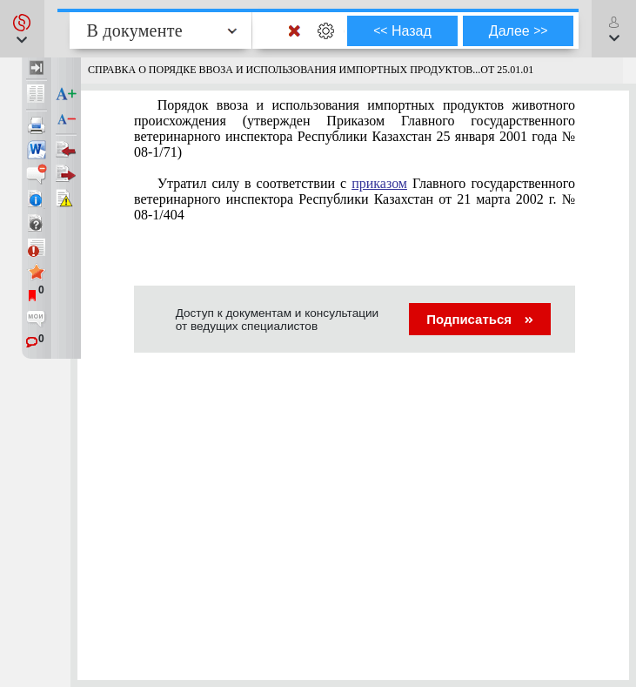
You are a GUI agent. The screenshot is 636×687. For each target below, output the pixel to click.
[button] (22, 28)
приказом (379, 183)
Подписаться (479, 319)
